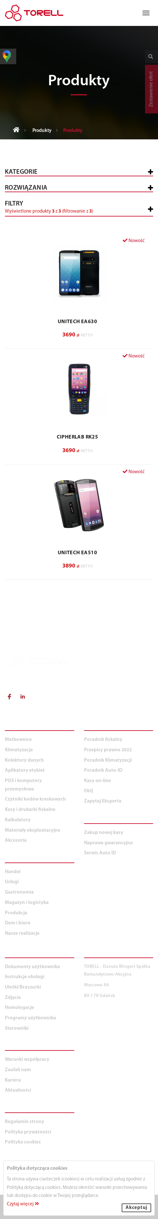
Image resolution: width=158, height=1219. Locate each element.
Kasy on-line (97, 781)
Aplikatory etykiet (25, 770)
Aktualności (18, 1090)
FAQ (88, 791)
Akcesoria (16, 840)
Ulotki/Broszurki (23, 987)
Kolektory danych (24, 760)
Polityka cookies (23, 1142)
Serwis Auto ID (100, 853)
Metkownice (18, 739)
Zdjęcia (13, 997)
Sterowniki (17, 1028)
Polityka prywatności (28, 1132)
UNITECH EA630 (77, 321)
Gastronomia (19, 892)
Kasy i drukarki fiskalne (30, 809)
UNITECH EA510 (77, 553)
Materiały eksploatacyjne (32, 830)
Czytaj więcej (23, 1204)
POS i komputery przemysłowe (23, 785)
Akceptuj (136, 1207)
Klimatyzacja (19, 750)
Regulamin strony (24, 1121)
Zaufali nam (18, 1070)
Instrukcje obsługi (24, 977)
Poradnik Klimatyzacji (108, 760)
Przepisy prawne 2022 (108, 750)
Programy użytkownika (30, 1018)
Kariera (13, 1080)
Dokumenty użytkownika (32, 967)
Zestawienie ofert (151, 89)
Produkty (42, 130)
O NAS (13, 1047)
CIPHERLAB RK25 (77, 437)
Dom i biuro (17, 923)
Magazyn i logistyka (27, 902)
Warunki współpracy (27, 1059)
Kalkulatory (17, 820)
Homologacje (19, 1007)
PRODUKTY (20, 727)
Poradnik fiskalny (103, 739)
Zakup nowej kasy (103, 832)
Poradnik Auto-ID (103, 770)
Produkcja (16, 913)
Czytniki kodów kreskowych (35, 799)
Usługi (12, 882)
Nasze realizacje (22, 933)
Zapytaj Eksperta (102, 801)
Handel (12, 872)
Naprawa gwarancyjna (108, 843)
